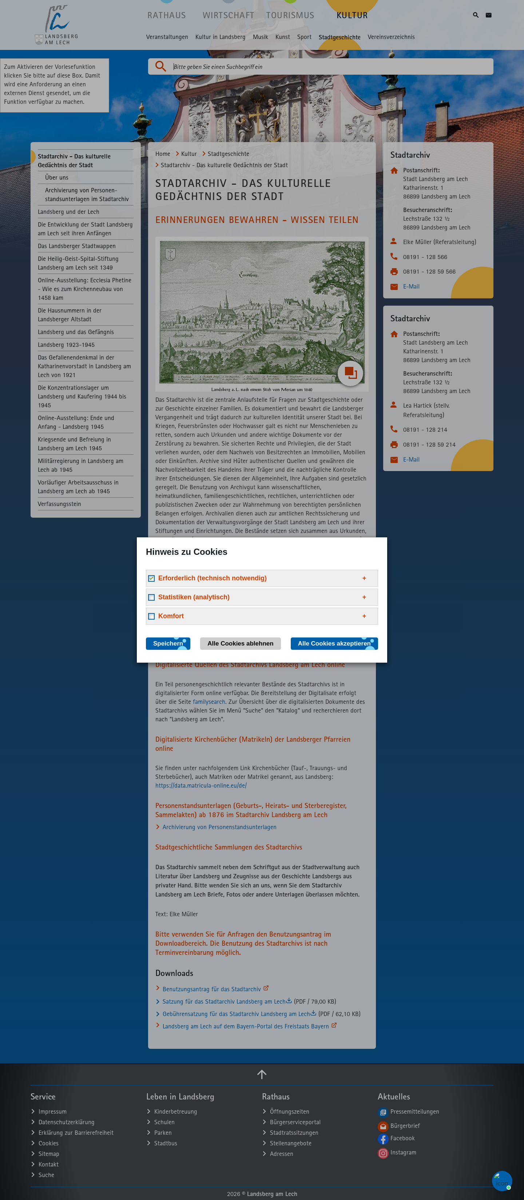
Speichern (168, 643)
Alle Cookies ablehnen (240, 643)
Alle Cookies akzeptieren (334, 643)
